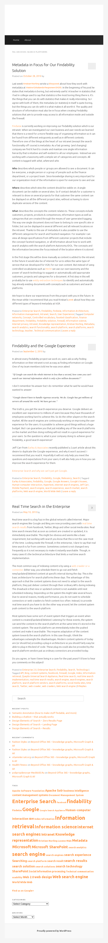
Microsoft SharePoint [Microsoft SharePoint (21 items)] (50, 847)
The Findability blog (54, 20)
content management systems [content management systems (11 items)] (30, 795)
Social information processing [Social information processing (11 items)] (47, 871)
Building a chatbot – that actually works (33, 716)
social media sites (76, 683)
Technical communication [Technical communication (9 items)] (80, 871)
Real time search (67, 676)
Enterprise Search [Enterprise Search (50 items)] (34, 801)
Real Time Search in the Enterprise (41, 506)
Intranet (44, 314)
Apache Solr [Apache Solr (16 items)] (54, 790)
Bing (27, 673)
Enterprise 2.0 (29, 670)
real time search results (42, 679)
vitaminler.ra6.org (21, 757)
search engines (77, 679)
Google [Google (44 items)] (30, 809)
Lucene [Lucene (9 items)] (62, 841)
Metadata (89, 324)
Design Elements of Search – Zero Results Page (37, 720)
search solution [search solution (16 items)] (23, 866)
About (28, 40)
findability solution (46, 321)
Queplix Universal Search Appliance (40, 676)
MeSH (48, 269)
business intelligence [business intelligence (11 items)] (76, 790)
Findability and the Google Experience (43, 345)
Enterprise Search (31, 311)
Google (56, 478)
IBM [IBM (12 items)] (31, 818)
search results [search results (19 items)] (75, 861)
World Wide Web (52, 491)
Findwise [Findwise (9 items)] (17, 810)
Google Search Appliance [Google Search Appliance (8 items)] (52, 810)
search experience (54, 488)
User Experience (66, 314)
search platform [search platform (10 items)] (37, 861)
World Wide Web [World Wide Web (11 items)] (22, 882)
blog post (54, 83)
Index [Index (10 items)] (37, 819)
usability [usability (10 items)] (17, 877)
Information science (76, 321)
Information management (25, 314)
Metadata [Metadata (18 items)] (79, 840)
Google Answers (61, 481)
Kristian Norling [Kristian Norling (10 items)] (48, 840)
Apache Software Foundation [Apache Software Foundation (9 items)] (28, 791)
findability (31, 321)
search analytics (20, 327)
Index (79, 673)
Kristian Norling (31, 83)
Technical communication (47, 330)
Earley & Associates (38, 447)
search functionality (39, 327)
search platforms (77, 327)
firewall (61, 321)
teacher (29, 330)
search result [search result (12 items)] (55, 861)
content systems (38, 673)
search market (72, 488)
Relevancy (66, 478)
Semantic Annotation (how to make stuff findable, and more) (44, 713)
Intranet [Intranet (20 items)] (48, 834)
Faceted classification (67, 317)
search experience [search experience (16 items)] (77, 854)
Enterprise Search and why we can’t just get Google (39, 470)
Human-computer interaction (27, 485)
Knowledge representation (52, 324)
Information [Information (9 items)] (48, 819)
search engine (37, 488)
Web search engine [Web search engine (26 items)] (70, 877)
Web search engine (33, 491)
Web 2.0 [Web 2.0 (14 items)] (28, 877)
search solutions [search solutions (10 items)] (45, 866)
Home (16, 40)
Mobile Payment (20, 488)
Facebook (53, 673)
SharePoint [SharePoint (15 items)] (20, 871)
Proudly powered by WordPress (54, 931)
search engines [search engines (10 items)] (55, 855)
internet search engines (67, 485)
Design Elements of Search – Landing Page (34, 724)
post (71, 299)
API (22, 673)
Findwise (16, 126)
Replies (81, 686)
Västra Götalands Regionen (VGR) (43, 87)
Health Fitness (19, 764)
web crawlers (48, 686)
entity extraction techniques (48, 280)
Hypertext (48, 485)
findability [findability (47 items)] (79, 801)
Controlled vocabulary (43, 317)
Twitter (23, 686)
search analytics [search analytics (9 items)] (77, 847)
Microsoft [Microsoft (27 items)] (21, 846)
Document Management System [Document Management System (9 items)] (66, 795)
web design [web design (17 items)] (43, 877)
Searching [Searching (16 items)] (19, 860)
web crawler (35, 686)
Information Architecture (76, 311)
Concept (27, 317)
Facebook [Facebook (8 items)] (61, 802)
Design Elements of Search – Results (31, 728)
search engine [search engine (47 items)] (28, 854)
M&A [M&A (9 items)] (69, 841)
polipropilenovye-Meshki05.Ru (28, 772)
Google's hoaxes (78, 481)
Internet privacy (20, 324)
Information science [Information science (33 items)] (56, 826)
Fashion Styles (19, 741)
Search (53, 314)
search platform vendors (35, 683)
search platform (59, 327)
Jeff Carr (84, 485)
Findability (46, 311)
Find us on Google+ (23, 890)
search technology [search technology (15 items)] (69, 866)
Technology (82, 670)
